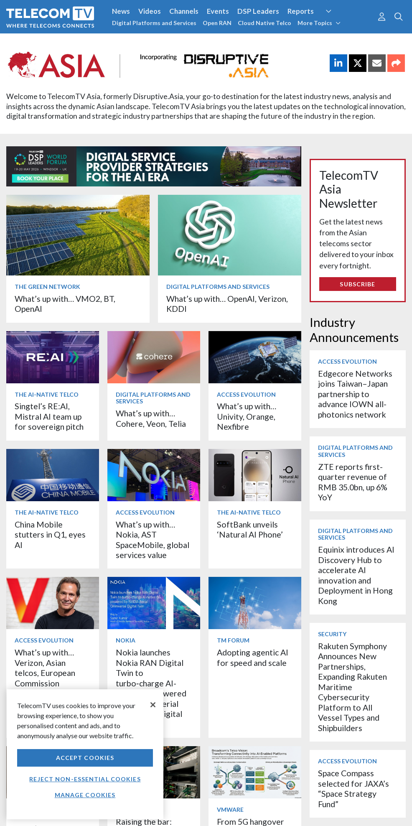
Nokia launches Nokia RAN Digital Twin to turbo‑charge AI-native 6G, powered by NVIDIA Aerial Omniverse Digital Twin (151, 688)
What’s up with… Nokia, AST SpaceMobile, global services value (152, 540)
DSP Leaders (258, 11)
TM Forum (233, 640)
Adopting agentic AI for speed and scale (252, 657)
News (121, 11)
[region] (85, 754)
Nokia (125, 640)
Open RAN (217, 22)
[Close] (153, 705)
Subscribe (357, 284)
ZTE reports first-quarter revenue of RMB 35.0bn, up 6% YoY (352, 482)
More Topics (319, 22)
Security (332, 633)
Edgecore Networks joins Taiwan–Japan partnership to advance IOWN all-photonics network (355, 394)
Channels (183, 11)
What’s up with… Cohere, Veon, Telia (151, 418)
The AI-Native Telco (47, 394)
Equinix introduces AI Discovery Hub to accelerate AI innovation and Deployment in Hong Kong (356, 575)
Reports (300, 11)
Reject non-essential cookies (84, 779)
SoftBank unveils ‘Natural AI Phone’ (251, 529)
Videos (149, 11)
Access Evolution (246, 394)
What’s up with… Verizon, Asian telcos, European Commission (45, 668)
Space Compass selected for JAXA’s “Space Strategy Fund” (353, 788)
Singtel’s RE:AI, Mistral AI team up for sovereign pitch (49, 416)
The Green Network (47, 286)
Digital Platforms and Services (154, 22)
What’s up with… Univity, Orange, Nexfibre (246, 416)
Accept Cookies (85, 757)
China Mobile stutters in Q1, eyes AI (50, 535)
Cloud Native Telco (264, 22)
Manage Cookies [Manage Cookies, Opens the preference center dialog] (85, 794)
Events (218, 11)
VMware (230, 809)
